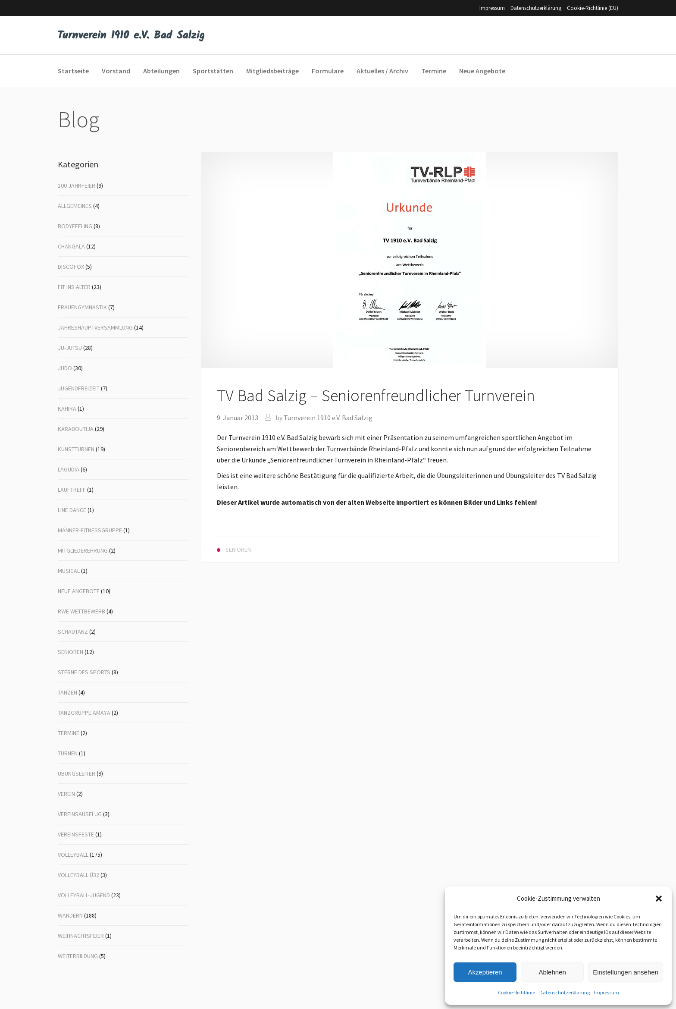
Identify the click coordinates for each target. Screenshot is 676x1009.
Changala (71, 246)
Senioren (70, 652)
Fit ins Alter (74, 287)
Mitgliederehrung (83, 550)
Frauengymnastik (82, 307)
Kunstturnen (76, 449)
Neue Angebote (79, 591)
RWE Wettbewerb (81, 611)
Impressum (606, 992)
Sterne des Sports (84, 672)
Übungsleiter (76, 773)
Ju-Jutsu (70, 348)
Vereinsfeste (76, 834)
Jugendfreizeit (79, 388)
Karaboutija (76, 429)
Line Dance (72, 510)
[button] (658, 898)
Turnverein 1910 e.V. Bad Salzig (328, 417)
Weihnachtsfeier (81, 936)
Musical (69, 571)
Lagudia (68, 469)
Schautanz (73, 631)
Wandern (70, 915)
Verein (66, 794)
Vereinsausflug (80, 814)
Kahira (67, 408)
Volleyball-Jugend (84, 895)
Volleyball (73, 854)
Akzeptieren (485, 972)
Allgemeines (75, 206)
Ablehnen (552, 972)
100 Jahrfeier (76, 185)
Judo (65, 368)
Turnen (68, 753)
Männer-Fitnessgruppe (90, 530)
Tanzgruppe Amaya (84, 713)
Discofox (71, 266)
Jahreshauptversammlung (95, 327)
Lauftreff (72, 489)
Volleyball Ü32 (78, 875)
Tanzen (67, 692)
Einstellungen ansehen (625, 972)
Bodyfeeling (75, 226)
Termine (68, 733)
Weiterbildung (78, 956)
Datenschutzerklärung (564, 992)
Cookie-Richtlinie (516, 992)
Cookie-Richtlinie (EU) (592, 8)
